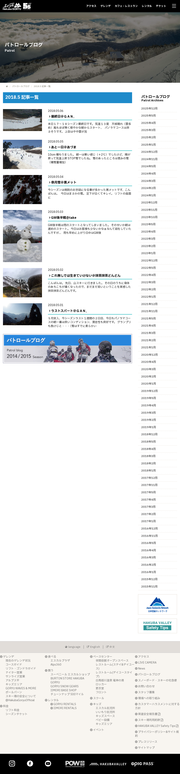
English (93, 647)
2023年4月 (148, 232)
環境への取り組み (147, 698)
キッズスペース (105, 716)
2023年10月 (149, 217)
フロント (101, 692)
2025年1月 (148, 145)
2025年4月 (148, 123)
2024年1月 (148, 195)
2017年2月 (148, 514)
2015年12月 (149, 579)
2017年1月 (148, 521)
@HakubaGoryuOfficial (20, 700)
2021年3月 (148, 333)
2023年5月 (148, 224)
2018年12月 (149, 434)
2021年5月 (148, 319)
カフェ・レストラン (126, 6)
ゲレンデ (105, 6)
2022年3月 (148, 282)
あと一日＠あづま (63, 147)
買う (49, 670)
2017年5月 (148, 492)
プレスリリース (146, 742)
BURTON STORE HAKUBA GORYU (67, 680)
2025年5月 (148, 116)
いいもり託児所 (105, 712)
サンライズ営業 (15, 676)
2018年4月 (148, 449)
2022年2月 (148, 289)
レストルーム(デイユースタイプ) (114, 674)
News (140, 669)
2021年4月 (148, 326)
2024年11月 (149, 159)
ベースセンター (101, 657)
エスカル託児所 (105, 708)
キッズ (95, 704)
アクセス (91, 6)
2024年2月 (148, 188)
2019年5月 (148, 398)
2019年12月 (149, 391)
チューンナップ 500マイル (67, 694)
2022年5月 (148, 268)
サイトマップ (145, 748)
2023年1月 (148, 253)
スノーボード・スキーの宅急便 (156, 680)
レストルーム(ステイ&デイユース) (115, 667)
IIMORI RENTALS (63, 708)
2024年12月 (149, 152)
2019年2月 (148, 420)
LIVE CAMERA (145, 663)
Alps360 (55, 665)
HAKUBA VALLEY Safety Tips (156, 726)
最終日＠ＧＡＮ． (63, 116)
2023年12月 (149, 203)
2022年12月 (149, 261)
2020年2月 (148, 377)
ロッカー (101, 684)
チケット (161, 6)
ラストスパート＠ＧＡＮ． (70, 311)
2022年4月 (148, 275)
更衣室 (100, 688)
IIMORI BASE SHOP (63, 690)
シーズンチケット (17, 714)
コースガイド (14, 665)
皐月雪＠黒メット (63, 182)
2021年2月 (148, 340)
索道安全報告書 (147, 714)
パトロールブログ (21, 86)
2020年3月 (148, 369)
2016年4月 (148, 550)
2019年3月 (148, 413)
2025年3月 (148, 130)
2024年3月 (148, 181)
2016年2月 (148, 565)
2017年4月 (148, 500)
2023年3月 (148, 239)
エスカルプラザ (60, 661)
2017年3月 (148, 507)
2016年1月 (148, 572)
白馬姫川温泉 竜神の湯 (110, 680)
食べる (50, 657)
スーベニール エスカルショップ (70, 674)
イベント (97, 730)
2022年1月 (148, 297)
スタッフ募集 (145, 692)
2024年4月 (148, 174)
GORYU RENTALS (63, 704)
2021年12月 (149, 304)
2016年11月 (149, 536)
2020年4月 (148, 362)
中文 (110, 647)
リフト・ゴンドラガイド (21, 669)
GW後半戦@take (63, 217)
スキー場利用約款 (149, 720)
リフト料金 (12, 710)
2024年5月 (148, 166)
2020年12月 (149, 355)
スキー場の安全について (21, 696)
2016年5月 (148, 543)
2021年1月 (148, 347)
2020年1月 (148, 384)
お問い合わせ (145, 686)
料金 (4, 706)
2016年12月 (149, 529)
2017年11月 (149, 485)
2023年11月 (149, 210)
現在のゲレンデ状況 (18, 661)
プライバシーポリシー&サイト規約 (157, 734)
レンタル (147, 6)
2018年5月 (148, 442)
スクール (97, 698)
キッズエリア (14, 684)
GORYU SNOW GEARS (64, 686)
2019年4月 (148, 405)
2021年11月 (149, 311)
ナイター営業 (14, 672)
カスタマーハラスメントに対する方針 (157, 706)
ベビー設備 (103, 720)
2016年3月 (148, 557)
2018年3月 (148, 456)
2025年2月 (148, 137)
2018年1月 (148, 471)
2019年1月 (148, 427)
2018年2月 (148, 463)
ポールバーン (14, 692)
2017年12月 (149, 478)
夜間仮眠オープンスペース (112, 661)
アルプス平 (12, 680)
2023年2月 (148, 246)
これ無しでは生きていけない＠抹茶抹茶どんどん (86, 275)
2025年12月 (149, 108)
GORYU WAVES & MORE (21, 688)
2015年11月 (149, 587)
